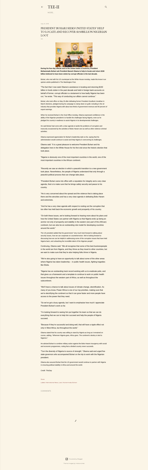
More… (93, 13)
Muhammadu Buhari (70, 382)
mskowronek (80, 463)
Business (58, 13)
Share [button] (43, 379)
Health (75, 13)
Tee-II (53, 7)
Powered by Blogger (74, 459)
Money (68, 13)
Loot (60, 382)
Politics (85, 13)
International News (52, 382)
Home (50, 13)
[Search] (106, 6)
